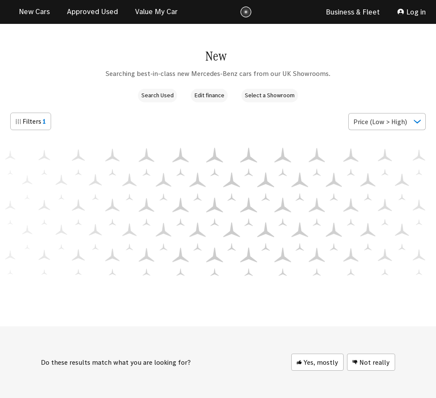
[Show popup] (387, 121)
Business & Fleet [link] (353, 12)
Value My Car (156, 11)
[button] (30, 121)
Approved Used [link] (92, 11)
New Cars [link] (34, 11)
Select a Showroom (270, 95)
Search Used (157, 95)
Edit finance (209, 95)
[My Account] (411, 12)
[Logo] (246, 12)
